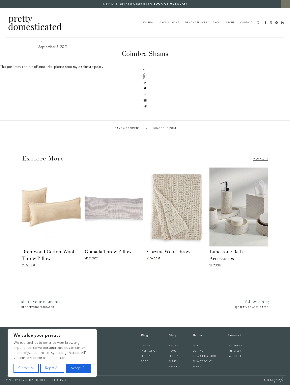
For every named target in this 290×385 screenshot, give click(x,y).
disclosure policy (90, 67)
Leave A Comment (127, 128)
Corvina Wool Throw (168, 252)
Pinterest (234, 351)
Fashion (174, 367)
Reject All (52, 368)
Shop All (175, 346)
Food (145, 361)
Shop (216, 22)
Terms (197, 367)
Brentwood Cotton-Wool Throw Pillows (48, 255)
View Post (28, 265)
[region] (52, 353)
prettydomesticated (38, 307)
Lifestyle (147, 356)
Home (172, 351)
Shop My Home (169, 22)
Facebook (234, 356)
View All (260, 158)
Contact (246, 22)
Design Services (196, 22)
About (230, 22)
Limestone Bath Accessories (226, 255)
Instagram (235, 346)
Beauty (173, 361)
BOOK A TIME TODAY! (170, 4)
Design (145, 346)
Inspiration (149, 351)
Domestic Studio (204, 356)
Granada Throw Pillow (108, 252)
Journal (148, 22)
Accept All (78, 368)
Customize (26, 368)
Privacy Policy (203, 361)
